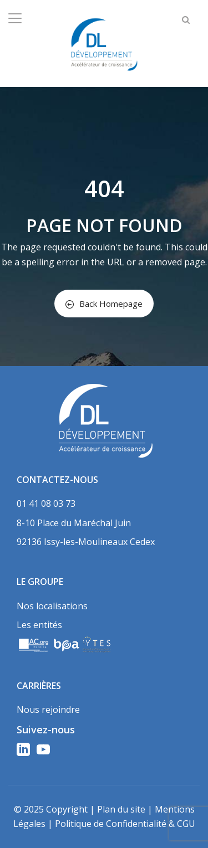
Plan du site (121, 809)
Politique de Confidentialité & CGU (125, 824)
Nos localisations (52, 606)
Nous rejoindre (48, 709)
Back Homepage (104, 303)
